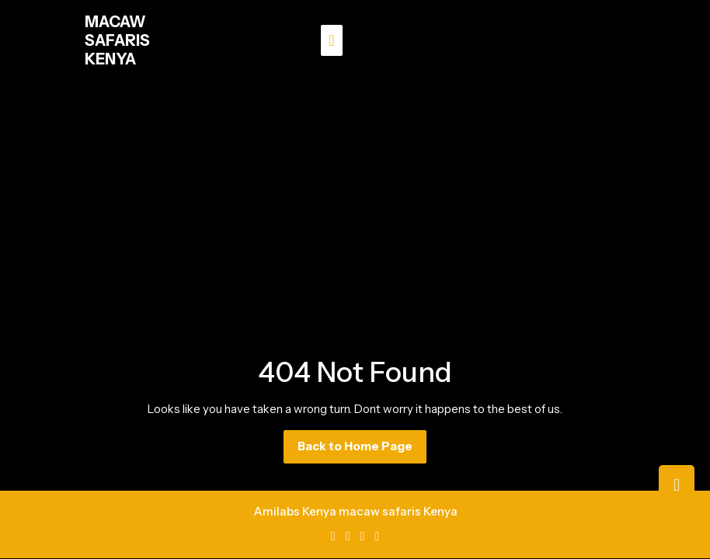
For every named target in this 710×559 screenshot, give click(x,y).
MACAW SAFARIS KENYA (117, 40)
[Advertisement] (355, 197)
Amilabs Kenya (294, 511)
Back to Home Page (362, 450)
